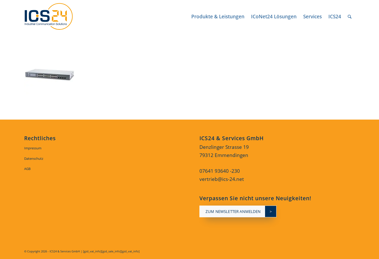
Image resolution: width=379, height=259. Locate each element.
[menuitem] (218, 16)
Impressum (32, 148)
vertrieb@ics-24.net (221, 179)
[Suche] (349, 16)
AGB (27, 168)
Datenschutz (33, 158)
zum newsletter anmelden (233, 211)
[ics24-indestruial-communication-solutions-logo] (54, 16)
